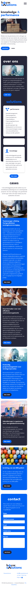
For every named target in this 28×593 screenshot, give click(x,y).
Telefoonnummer (8, 519)
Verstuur (7, 552)
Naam (5, 513)
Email (5, 525)
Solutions (5, 48)
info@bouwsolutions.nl (22, 573)
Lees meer (14, 176)
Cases (13, 48)
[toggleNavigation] (25, 3)
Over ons (7, 94)
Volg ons (20, 577)
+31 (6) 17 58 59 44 (21, 575)
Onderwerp (7, 531)
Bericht (5, 537)
